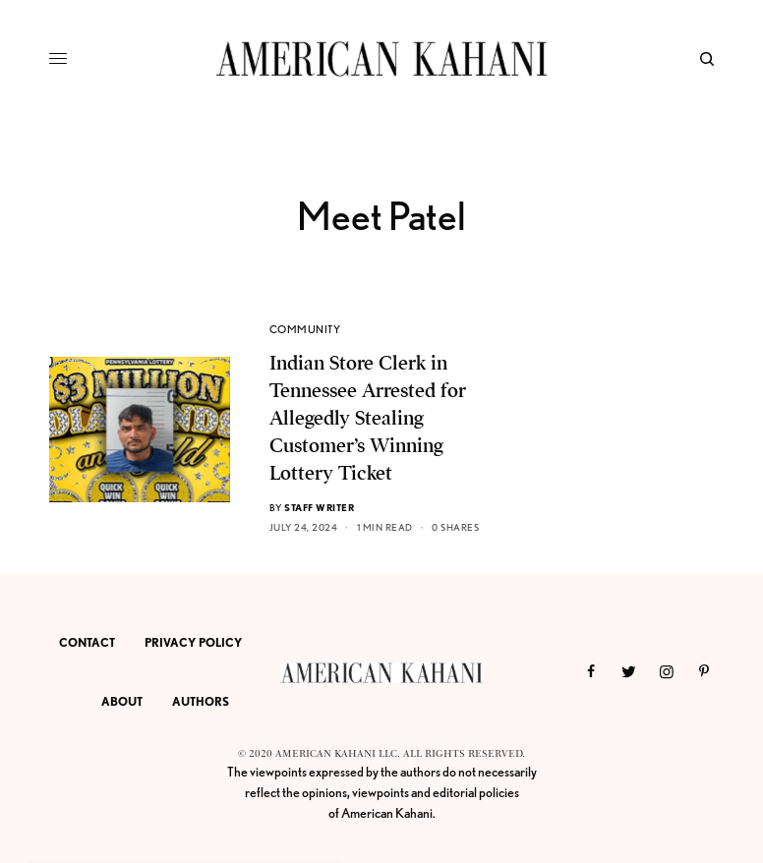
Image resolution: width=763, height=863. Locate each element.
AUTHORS (200, 701)
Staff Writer (319, 507)
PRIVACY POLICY (193, 642)
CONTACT (87, 642)
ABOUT (122, 701)
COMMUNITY (305, 329)
